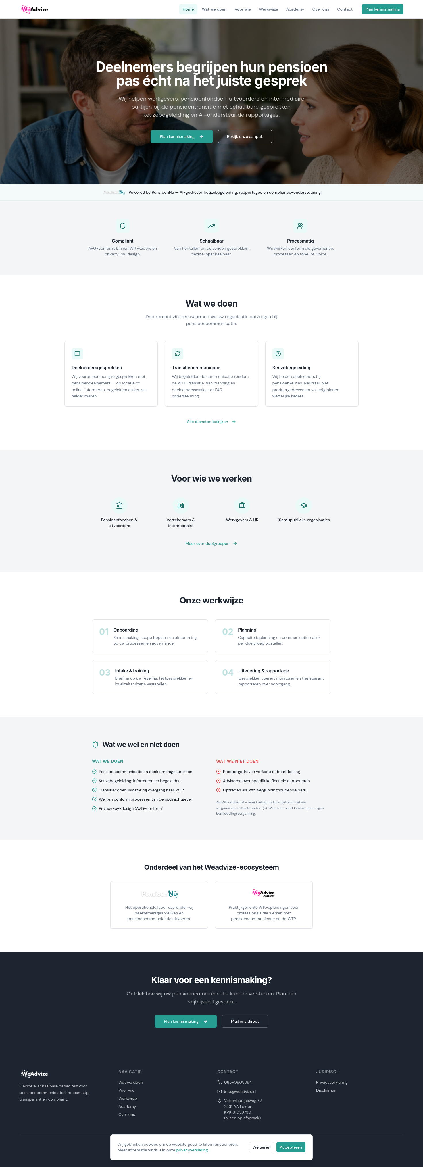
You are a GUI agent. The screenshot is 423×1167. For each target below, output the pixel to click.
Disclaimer (326, 1090)
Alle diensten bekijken (211, 421)
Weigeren (261, 1147)
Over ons (320, 9)
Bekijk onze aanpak (245, 136)
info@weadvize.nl (240, 1091)
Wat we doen (214, 9)
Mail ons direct (245, 1021)
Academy (295, 9)
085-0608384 (238, 1082)
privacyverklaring (192, 1150)
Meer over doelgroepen (212, 543)
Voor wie (242, 9)
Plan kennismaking (382, 9)
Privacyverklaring (331, 1082)
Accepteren (291, 1147)
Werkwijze (268, 9)
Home (188, 9)
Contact (345, 9)
